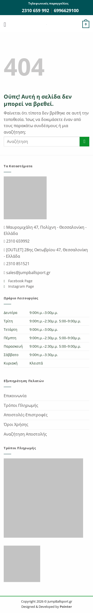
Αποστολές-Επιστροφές (26, 415)
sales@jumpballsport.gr (28, 272)
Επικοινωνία (15, 395)
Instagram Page (20, 286)
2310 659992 (17, 241)
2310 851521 (17, 263)
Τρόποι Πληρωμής (21, 405)
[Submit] (84, 141)
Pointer (65, 606)
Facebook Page (19, 281)
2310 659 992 (36, 10)
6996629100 (66, 10)
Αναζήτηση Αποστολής (25, 434)
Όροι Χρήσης (16, 424)
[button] (7, 24)
